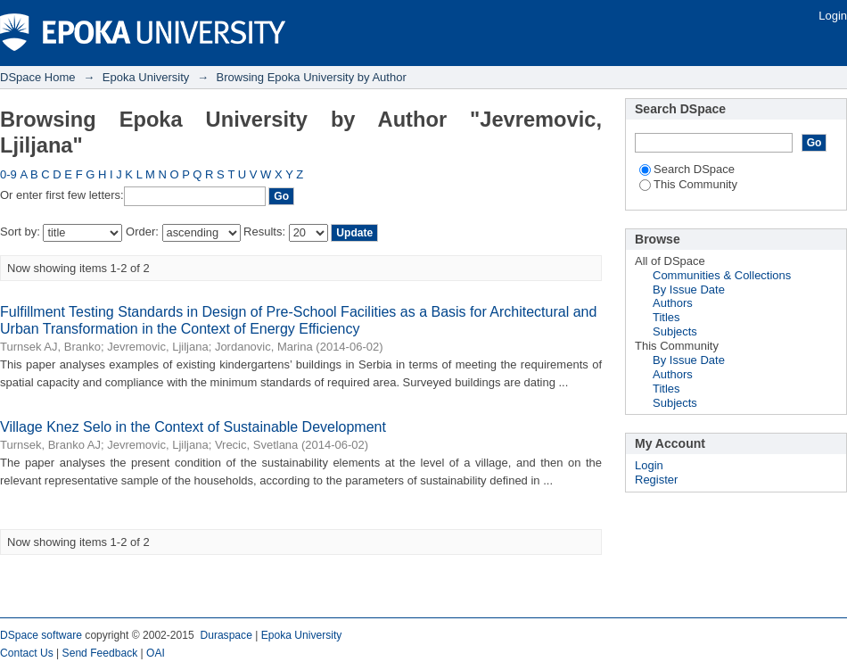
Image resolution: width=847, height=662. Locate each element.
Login (832, 15)
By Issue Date (689, 289)
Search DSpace (687, 169)
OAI (155, 653)
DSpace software (41, 635)
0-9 (8, 174)
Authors (673, 303)
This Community (688, 184)
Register (656, 479)
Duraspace (225, 635)
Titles (666, 317)
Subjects (675, 331)
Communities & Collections (722, 275)
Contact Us (26, 653)
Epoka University (146, 77)
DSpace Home (38, 77)
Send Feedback (100, 653)
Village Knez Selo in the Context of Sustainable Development (193, 426)
